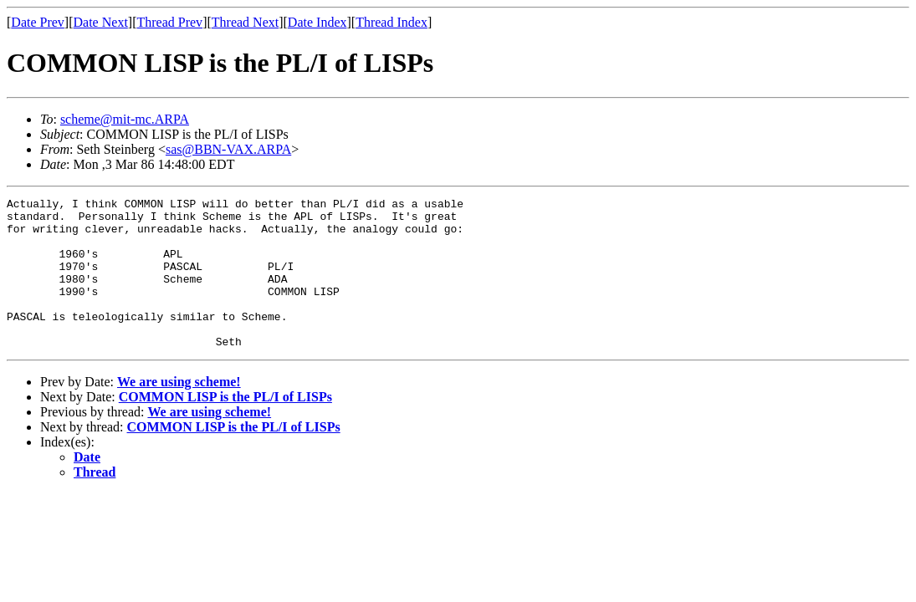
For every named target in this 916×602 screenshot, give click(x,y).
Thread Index (391, 22)
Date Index (317, 22)
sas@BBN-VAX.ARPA (228, 149)
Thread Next (245, 22)
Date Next (101, 22)
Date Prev (37, 22)
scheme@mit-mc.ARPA (124, 119)
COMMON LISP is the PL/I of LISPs (225, 427)
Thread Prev (169, 22)
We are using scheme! (179, 412)
